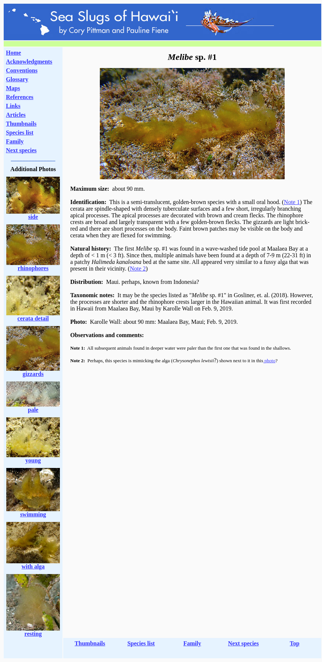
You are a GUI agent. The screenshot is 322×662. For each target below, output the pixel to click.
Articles (16, 115)
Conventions (21, 70)
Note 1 (292, 202)
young (33, 460)
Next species (21, 150)
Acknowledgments (29, 61)
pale (33, 410)
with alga (33, 566)
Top (294, 643)
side (33, 217)
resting (33, 634)
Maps (13, 88)
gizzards (33, 374)
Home (13, 53)
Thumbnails (21, 123)
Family (15, 141)
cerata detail (33, 318)
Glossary (17, 79)
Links (13, 106)
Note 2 (138, 268)
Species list (19, 132)
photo (269, 360)
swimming (33, 514)
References (19, 97)
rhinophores (33, 268)
